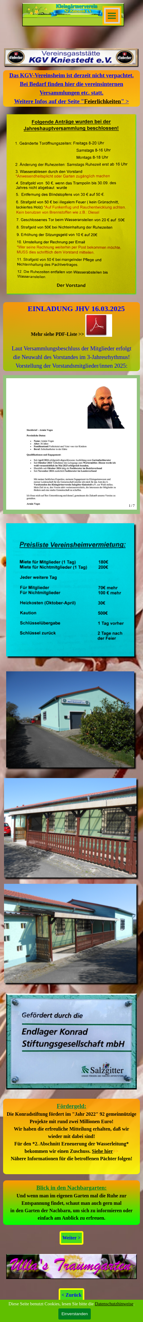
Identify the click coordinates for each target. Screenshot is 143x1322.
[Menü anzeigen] (112, 16)
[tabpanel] (71, 88)
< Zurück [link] (71, 1295)
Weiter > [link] (71, 1237)
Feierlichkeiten (102, 101)
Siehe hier (102, 1151)
